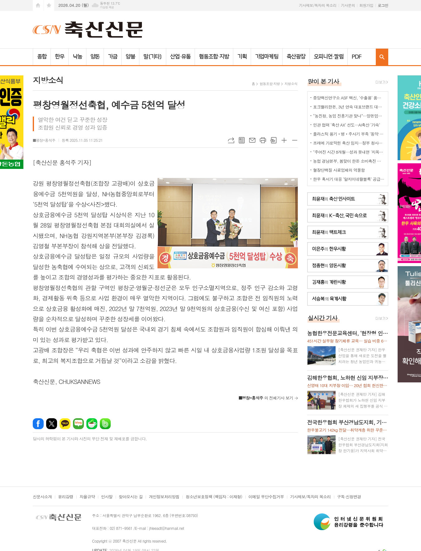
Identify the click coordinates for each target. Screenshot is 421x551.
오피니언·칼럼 (328, 57)
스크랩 (273, 140)
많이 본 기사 (323, 81)
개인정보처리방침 (164, 497)
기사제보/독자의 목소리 (317, 5)
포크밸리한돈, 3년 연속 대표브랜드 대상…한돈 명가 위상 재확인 (349, 107)
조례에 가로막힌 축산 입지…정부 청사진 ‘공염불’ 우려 (349, 143)
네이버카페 (91, 423)
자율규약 (87, 497)
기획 (242, 57)
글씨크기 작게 (295, 140)
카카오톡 (65, 423)
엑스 (51, 423)
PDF (356, 57)
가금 (112, 57)
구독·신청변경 (349, 497)
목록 (242, 140)
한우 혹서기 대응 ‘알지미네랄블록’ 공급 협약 (349, 179)
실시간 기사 (322, 318)
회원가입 (366, 5)
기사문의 (348, 5)
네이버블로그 (78, 423)
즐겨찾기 (49, 5)
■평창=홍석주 (44, 140)
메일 (252, 140)
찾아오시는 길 (131, 497)
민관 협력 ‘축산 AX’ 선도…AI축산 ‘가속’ (346, 125)
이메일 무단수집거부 (266, 497)
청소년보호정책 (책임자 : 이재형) (214, 497)
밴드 (105, 423)
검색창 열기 (382, 57)
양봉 (130, 57)
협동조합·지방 (214, 57)
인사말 (107, 497)
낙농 (77, 57)
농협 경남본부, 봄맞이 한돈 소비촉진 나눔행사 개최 (349, 161)
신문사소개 (42, 497)
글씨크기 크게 (284, 140)
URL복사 (231, 140)
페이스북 (38, 423)
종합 (41, 57)
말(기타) (152, 57)
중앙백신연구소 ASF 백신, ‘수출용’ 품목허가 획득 (349, 98)
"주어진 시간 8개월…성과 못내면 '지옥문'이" (349, 152)
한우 (59, 57)
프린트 (263, 140)
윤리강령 (65, 497)
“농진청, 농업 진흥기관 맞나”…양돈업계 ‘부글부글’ (349, 116)
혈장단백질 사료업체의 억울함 (339, 170)
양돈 (95, 57)
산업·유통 (180, 57)
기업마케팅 (266, 57)
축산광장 (296, 57)
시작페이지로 (38, 5)
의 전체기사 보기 (266, 398)
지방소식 (290, 83)
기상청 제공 (107, 7)
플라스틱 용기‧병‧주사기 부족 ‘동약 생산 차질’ (349, 134)
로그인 (383, 5)
